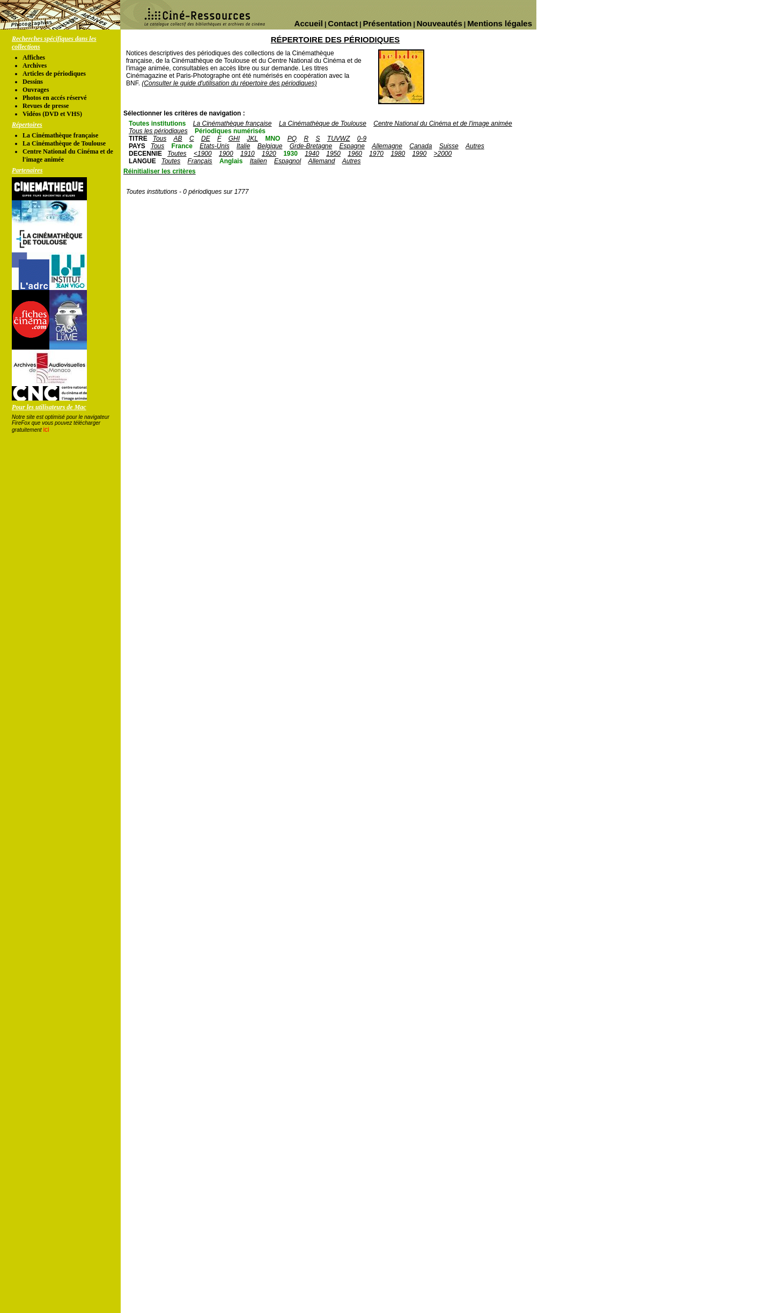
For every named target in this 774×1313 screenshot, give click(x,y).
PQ (292, 138)
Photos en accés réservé (55, 97)
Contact (343, 23)
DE (205, 138)
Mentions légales (499, 23)
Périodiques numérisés (230, 131)
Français (200, 161)
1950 (333, 153)
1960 (355, 153)
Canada (420, 146)
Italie (243, 146)
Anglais (230, 161)
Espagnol (287, 161)
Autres (475, 146)
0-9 (361, 138)
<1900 (203, 153)
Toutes (177, 153)
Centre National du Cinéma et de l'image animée (442, 123)
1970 (376, 153)
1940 (312, 153)
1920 (269, 153)
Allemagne (387, 146)
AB (178, 138)
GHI (234, 138)
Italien (258, 161)
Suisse (449, 146)
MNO (272, 138)
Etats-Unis (214, 146)
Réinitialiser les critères (159, 171)
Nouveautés (439, 23)
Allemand (321, 161)
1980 (397, 153)
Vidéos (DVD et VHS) (52, 114)
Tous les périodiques (158, 131)
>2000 (442, 153)
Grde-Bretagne (311, 146)
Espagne (352, 146)
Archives (35, 65)
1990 (419, 153)
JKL (252, 138)
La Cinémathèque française (60, 135)
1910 (247, 153)
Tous (160, 138)
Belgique (270, 146)
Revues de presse (46, 106)
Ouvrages (36, 89)
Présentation (387, 23)
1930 (290, 153)
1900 (226, 153)
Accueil (308, 23)
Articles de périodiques (54, 73)
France (182, 146)
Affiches (34, 57)
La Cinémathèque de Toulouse (64, 143)
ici (46, 429)
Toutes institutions (157, 123)
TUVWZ (338, 138)
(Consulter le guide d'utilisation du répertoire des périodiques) (229, 83)
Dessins (33, 81)
